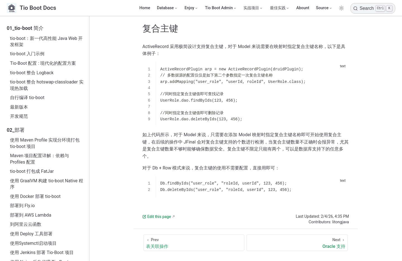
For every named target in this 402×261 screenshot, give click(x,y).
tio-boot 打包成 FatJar (32, 171)
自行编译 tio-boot (27, 97)
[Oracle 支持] (297, 242)
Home (144, 8)
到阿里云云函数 (25, 224)
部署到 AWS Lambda (30, 215)
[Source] (324, 8)
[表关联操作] (193, 242)
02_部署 (16, 130)
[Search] (372, 8)
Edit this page (156, 216)
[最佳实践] (279, 8)
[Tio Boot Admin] (221, 8)
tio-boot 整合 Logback (32, 72)
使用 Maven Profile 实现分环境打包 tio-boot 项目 (45, 143)
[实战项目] (253, 8)
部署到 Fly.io (22, 205)
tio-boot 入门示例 (27, 53)
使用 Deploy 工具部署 (31, 233)
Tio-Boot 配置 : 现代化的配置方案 (43, 63)
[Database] (167, 8)
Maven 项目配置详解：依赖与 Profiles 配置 (39, 158)
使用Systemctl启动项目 (33, 243)
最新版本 (19, 107)
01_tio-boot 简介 (25, 28)
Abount (302, 8)
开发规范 (19, 116)
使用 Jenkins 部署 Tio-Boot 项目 (42, 252)
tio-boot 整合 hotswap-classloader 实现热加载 (46, 85)
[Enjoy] (191, 8)
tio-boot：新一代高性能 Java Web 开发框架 (46, 41)
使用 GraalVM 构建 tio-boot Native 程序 (46, 184)
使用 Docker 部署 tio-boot (35, 196)
